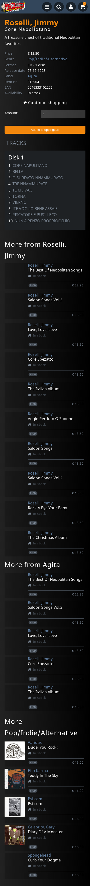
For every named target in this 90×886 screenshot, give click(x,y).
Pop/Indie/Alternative (47, 59)
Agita (32, 76)
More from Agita (32, 564)
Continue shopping (45, 102)
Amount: (11, 113)
